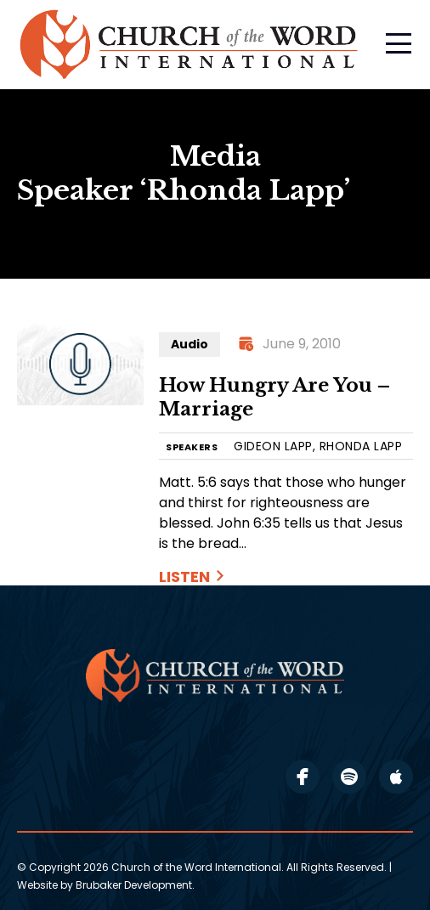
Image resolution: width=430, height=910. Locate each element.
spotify (349, 777)
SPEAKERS (192, 447)
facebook (303, 777)
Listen (184, 576)
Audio (189, 344)
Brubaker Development (134, 885)
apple (396, 777)
